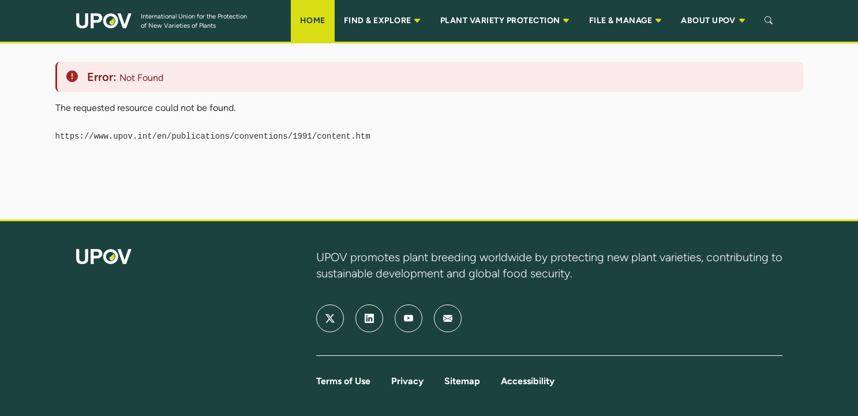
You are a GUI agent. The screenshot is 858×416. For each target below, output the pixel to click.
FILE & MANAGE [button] (625, 21)
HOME (312, 20)
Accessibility (527, 381)
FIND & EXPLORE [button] (383, 21)
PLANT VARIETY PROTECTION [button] (505, 21)
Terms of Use (343, 381)
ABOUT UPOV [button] (713, 21)
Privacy (407, 381)
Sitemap (462, 381)
